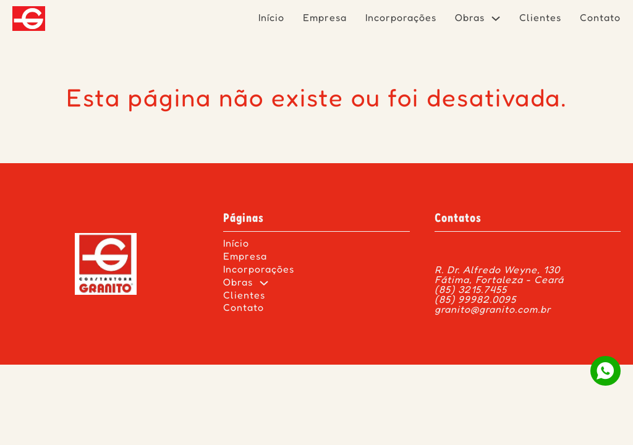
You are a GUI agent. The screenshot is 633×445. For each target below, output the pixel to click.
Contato (600, 18)
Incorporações (400, 18)
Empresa (325, 18)
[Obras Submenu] (496, 18)
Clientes (540, 18)
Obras (470, 18)
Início (271, 18)
